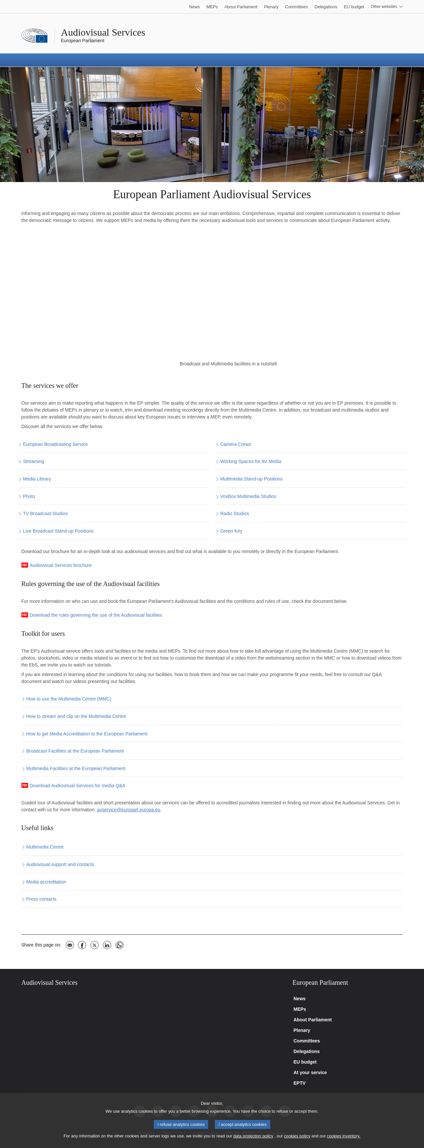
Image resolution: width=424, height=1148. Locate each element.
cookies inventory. (343, 1135)
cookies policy (297, 1135)
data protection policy (253, 1135)
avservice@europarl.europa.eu (128, 809)
